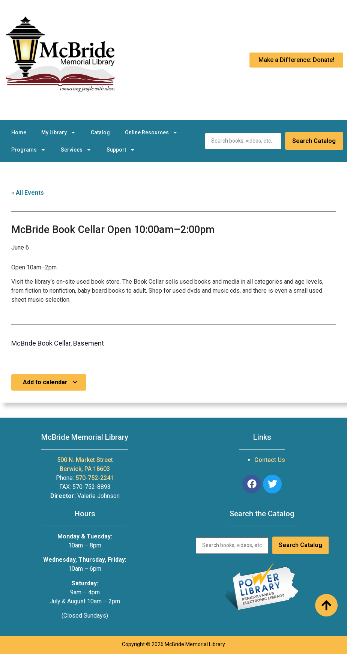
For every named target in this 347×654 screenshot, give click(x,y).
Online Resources (151, 132)
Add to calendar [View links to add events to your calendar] (50, 382)
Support (121, 149)
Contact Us (269, 459)
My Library (58, 132)
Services (76, 149)
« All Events (27, 192)
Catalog (100, 132)
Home (18, 132)
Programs (28, 149)
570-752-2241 (94, 477)
